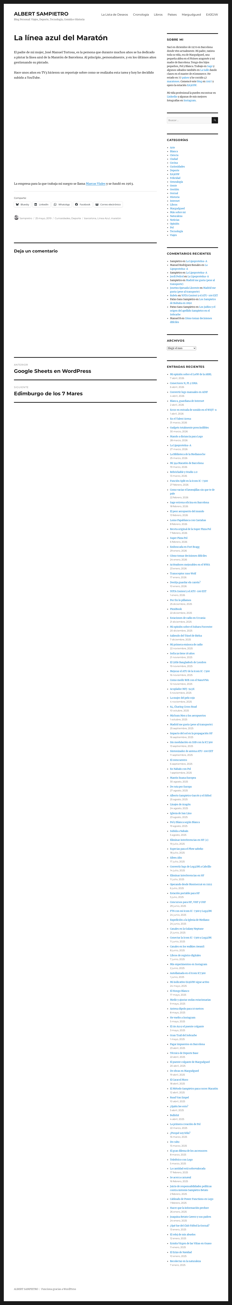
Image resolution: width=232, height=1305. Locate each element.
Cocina (174, 162)
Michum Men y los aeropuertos (188, 715)
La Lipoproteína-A (196, 261)
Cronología (141, 14)
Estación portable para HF (185, 893)
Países (172, 14)
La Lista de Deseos (114, 14)
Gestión (174, 189)
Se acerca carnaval (180, 1177)
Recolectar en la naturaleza (185, 1261)
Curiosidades (62, 218)
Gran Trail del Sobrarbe (183, 1035)
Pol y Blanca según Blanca (185, 822)
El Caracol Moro (179, 1079)
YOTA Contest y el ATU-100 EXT (199, 295)
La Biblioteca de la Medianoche (187, 454)
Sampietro (26, 218)
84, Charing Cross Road (183, 706)
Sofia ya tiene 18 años (182, 653)
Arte (172, 147)
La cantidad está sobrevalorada (187, 1168)
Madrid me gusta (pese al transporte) (191, 724)
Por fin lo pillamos (180, 600)
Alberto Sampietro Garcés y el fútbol (190, 795)
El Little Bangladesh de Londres (188, 662)
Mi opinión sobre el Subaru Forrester (191, 626)
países (185, 77)
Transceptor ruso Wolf (183, 573)
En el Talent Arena (180, 418)
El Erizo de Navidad (181, 1252)
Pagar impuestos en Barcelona (187, 1044)
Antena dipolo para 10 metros (187, 1008)
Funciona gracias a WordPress (58, 1289)
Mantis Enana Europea (183, 777)
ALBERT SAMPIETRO (41, 14)
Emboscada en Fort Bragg (185, 546)
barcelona (90, 218)
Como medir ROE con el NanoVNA (189, 680)
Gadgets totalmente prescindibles (189, 427)
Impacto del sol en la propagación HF (191, 733)
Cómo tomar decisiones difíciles (188, 555)
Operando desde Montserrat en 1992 (191, 884)
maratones (173, 81)
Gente (173, 185)
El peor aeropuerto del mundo (187, 511)
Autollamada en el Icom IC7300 (188, 973)
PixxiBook (176, 609)
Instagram (190, 100)
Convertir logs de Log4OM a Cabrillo (190, 866)
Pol (172, 227)
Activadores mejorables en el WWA (190, 564)
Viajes (173, 235)
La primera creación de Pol (185, 1124)
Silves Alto (176, 857)
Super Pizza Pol (178, 538)
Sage (210, 66)
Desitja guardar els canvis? (185, 582)
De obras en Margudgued (184, 1070)
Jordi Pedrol (177, 276)
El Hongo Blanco (179, 991)
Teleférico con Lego (181, 1159)
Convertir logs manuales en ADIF (189, 392)
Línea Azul (103, 218)
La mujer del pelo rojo (182, 697)
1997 (209, 81)
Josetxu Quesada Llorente (184, 287)
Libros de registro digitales (185, 955)
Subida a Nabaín (179, 831)
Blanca (174, 151)
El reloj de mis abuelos (183, 1234)
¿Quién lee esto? (179, 1106)
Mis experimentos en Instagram (188, 964)
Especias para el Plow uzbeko (186, 848)
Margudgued (191, 14)
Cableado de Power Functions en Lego (191, 1199)
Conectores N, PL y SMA (183, 383)
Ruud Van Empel (179, 1097)
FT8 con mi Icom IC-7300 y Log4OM (191, 911)
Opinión (174, 223)
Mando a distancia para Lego (186, 436)
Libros (158, 14)
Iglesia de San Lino (181, 813)
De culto (174, 1142)
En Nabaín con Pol (180, 768)
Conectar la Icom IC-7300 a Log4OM (191, 937)
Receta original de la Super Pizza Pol (190, 529)
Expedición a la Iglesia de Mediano (189, 919)
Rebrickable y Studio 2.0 (183, 472)
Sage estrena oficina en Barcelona (189, 502)
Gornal (174, 193)
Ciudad (174, 159)
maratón (116, 218)
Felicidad (175, 178)
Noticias (174, 219)
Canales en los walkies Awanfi (187, 946)
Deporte (76, 218)
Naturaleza (176, 216)
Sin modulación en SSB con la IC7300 (191, 742)
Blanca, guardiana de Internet (187, 401)
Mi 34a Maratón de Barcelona (187, 463)
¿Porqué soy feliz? (180, 1133)
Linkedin (172, 96)
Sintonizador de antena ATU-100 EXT (191, 751)
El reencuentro (178, 760)
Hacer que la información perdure (189, 1207)
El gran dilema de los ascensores (188, 1150)
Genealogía (176, 181)
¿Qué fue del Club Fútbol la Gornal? (189, 1225)
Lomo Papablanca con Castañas (188, 520)
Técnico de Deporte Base (184, 1053)
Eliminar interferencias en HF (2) (189, 840)
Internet (175, 200)
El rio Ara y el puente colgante (187, 1026)
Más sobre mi (178, 212)
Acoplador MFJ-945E (182, 689)
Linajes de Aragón (180, 804)
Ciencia (174, 155)
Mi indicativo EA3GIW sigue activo (189, 982)
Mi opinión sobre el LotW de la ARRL (191, 374)
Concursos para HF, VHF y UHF (188, 902)
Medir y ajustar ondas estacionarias (190, 999)
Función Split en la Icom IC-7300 (189, 480)
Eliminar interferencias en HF (187, 875)
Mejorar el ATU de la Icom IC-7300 (190, 671)
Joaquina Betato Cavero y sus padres (190, 1216)
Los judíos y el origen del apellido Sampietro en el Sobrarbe (192, 310)
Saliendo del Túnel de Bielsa (186, 635)
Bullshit (174, 1115)
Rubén (173, 295)
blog (199, 81)
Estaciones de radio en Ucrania (187, 618)
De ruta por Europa (181, 786)
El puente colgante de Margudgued (190, 1062)
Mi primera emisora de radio (186, 644)
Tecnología (176, 231)
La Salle (204, 70)
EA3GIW (212, 14)
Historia (174, 197)
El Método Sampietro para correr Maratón (194, 1088)
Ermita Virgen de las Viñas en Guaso (191, 1243)
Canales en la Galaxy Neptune (187, 928)
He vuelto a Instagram (182, 1017)
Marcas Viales (95, 183)
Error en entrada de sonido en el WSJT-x (193, 409)
